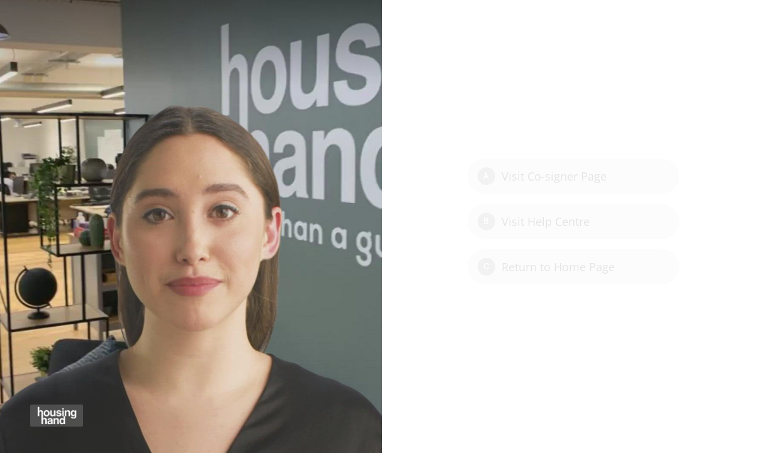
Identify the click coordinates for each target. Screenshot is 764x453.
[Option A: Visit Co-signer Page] (573, 176)
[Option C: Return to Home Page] (573, 266)
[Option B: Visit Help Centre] (573, 221)
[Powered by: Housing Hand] (56, 416)
